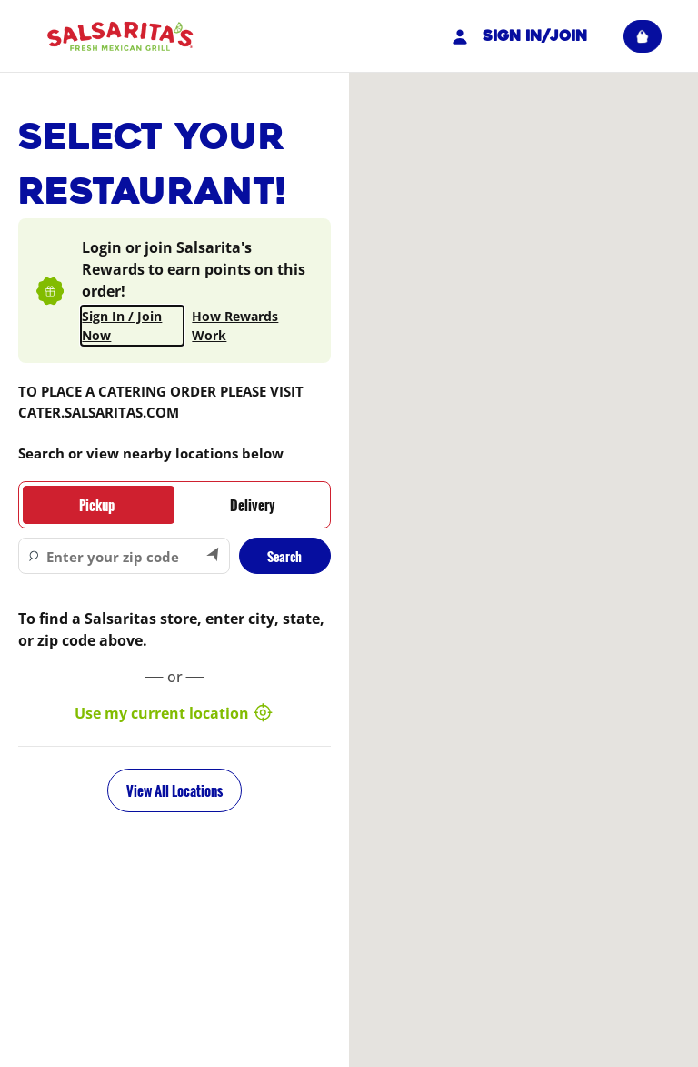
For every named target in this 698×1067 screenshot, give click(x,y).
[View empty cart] (642, 36)
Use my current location (174, 713)
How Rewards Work (235, 325)
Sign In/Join (517, 36)
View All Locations (174, 790)
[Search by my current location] (213, 556)
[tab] (97, 505)
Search (284, 556)
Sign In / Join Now (122, 325)
